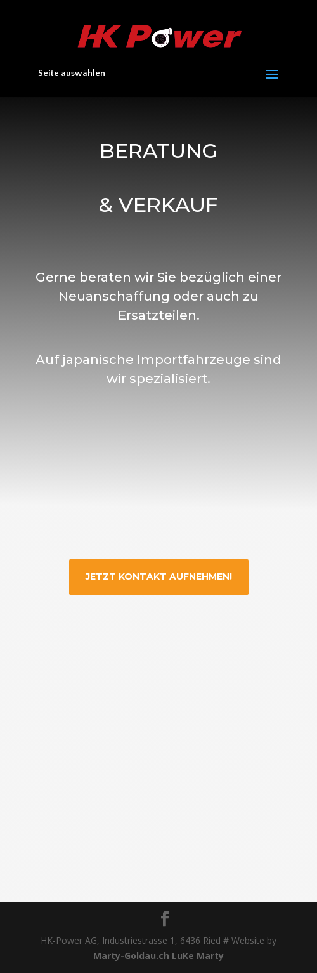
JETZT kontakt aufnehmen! (159, 576)
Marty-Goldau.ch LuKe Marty (158, 956)
